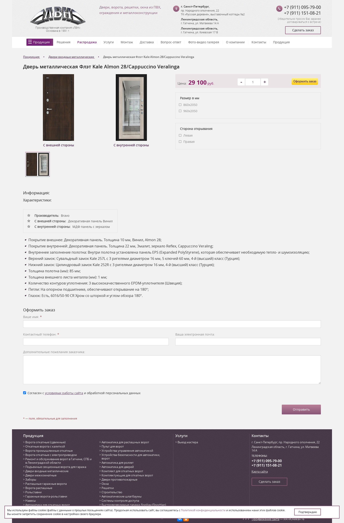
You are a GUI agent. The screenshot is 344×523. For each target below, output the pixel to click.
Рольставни (33, 492)
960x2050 (190, 111)
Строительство (112, 492)
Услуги (109, 42)
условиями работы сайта (64, 393)
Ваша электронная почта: (195, 334)
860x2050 (190, 105)
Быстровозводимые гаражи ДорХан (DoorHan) (134, 505)
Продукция (41, 42)
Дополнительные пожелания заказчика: (54, 352)
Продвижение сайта (265, 519)
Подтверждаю (307, 512)
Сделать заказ (303, 30)
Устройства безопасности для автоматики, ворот (131, 456)
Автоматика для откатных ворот (47, 505)
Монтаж (127, 42)
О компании (235, 42)
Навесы (30, 501)
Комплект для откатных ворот (122, 471)
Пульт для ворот (113, 446)
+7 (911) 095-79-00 (302, 7)
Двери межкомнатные (40, 475)
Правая (189, 141)
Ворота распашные (38, 488)
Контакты (259, 42)
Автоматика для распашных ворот (125, 442)
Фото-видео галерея (203, 42)
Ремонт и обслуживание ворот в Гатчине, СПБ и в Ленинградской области (58, 461)
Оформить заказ (304, 81)
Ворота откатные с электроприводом (51, 455)
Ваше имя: (32, 317)
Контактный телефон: (41, 334)
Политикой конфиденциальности (203, 510)
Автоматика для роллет (118, 463)
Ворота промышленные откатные (49, 451)
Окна (105, 484)
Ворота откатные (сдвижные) (45, 442)
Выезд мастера (188, 442)
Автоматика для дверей (118, 467)
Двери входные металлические (46, 471)
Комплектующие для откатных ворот (127, 475)
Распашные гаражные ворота (46, 484)
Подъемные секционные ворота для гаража (55, 467)
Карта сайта (260, 471)
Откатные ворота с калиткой (45, 446)
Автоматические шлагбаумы (122, 496)
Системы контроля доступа (120, 501)
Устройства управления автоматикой (127, 451)
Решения (63, 42)
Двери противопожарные (119, 479)
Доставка (147, 42)
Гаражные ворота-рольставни (46, 496)
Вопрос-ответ (171, 42)
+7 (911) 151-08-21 (302, 13)
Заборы (30, 479)
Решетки (108, 488)
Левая (188, 135)
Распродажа (87, 42)
